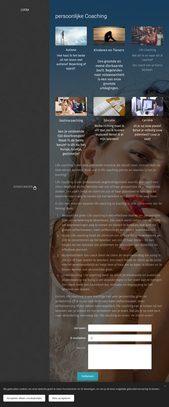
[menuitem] (25, 197)
